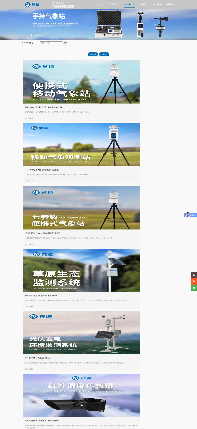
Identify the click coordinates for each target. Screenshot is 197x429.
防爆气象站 (47, 398)
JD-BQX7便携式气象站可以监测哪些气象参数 (47, 185)
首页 (23, 43)
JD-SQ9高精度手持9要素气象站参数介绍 (46, 311)
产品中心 (113, 4)
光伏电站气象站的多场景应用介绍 (43, 248)
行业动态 (104, 55)
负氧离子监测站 (49, 413)
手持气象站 (47, 410)
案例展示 (144, 4)
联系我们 (170, 4)
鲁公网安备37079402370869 (82, 425)
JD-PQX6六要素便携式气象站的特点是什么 (125, 108)
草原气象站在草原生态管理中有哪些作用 (124, 185)
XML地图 (97, 425)
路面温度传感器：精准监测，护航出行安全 (125, 248)
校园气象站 (47, 404)
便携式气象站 (48, 389)
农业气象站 (47, 407)
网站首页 (99, 4)
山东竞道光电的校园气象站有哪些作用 (123, 311)
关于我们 (157, 4)
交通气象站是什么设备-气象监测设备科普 (124, 374)
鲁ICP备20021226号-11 (63, 425)
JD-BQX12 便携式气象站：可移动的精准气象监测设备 (51, 374)
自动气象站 (47, 392)
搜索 (65, 43)
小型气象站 (47, 395)
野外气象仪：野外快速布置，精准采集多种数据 (48, 108)
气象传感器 (47, 415)
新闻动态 (128, 4)
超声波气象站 (48, 401)
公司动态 (92, 55)
